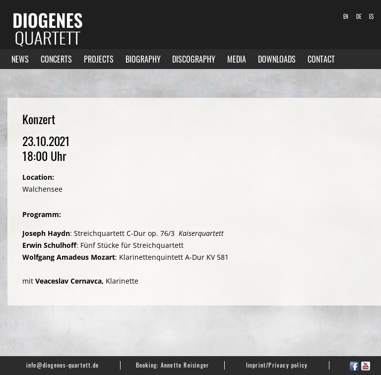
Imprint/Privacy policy (277, 365)
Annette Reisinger (185, 365)
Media (236, 59)
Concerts (56, 59)
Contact (321, 59)
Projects (99, 59)
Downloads (277, 59)
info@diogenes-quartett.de (62, 365)
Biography (143, 59)
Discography (193, 59)
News (20, 59)
